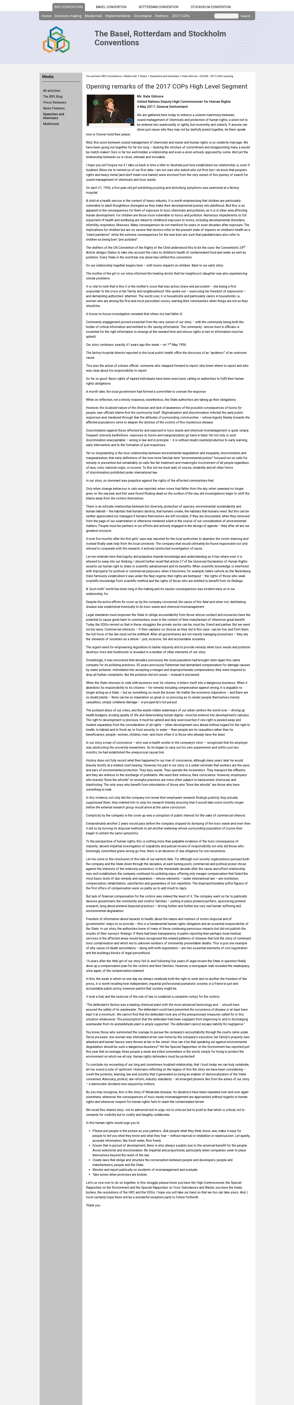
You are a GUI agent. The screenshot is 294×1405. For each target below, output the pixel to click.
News (143, 76)
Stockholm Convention (211, 7)
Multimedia (51, 124)
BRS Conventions (112, 76)
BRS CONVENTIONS (68, 7)
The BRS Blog (53, 96)
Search (245, 16)
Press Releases (54, 102)
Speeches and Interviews (53, 116)
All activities (51, 91)
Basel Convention (111, 7)
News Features (54, 108)
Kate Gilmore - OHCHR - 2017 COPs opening (208, 76)
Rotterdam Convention (158, 7)
